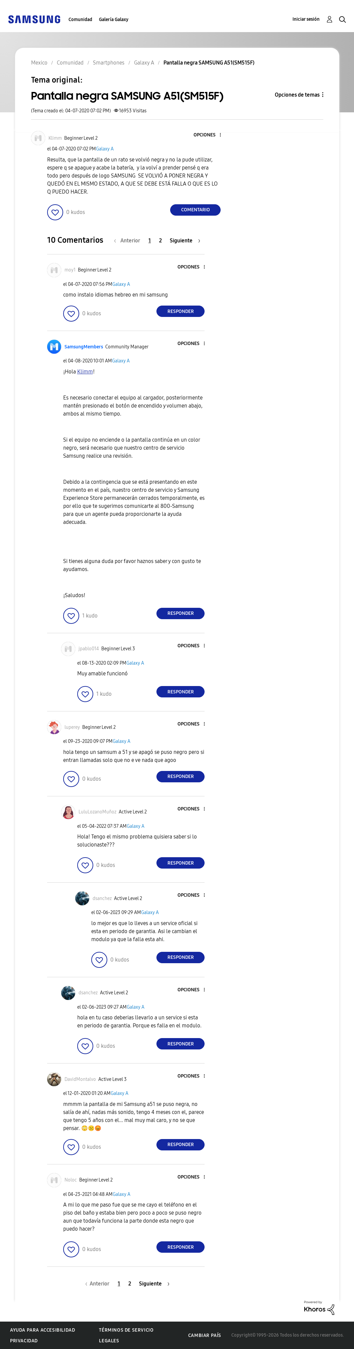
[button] (209, 135)
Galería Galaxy (113, 19)
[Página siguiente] (185, 240)
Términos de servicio (126, 1330)
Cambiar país (204, 1335)
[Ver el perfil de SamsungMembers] (84, 347)
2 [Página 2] (160, 240)
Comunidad (80, 19)
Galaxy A (105, 149)
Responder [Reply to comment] (180, 311)
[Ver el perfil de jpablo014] (89, 649)
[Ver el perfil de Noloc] (71, 1180)
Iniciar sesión (306, 19)
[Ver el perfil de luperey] (72, 727)
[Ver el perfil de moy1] (70, 270)
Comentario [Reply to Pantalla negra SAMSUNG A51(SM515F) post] (195, 210)
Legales (109, 1341)
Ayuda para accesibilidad (42, 1330)
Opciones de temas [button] (297, 95)
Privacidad (24, 1341)
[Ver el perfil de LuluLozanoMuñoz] (97, 812)
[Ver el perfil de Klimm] (55, 138)
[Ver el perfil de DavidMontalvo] (80, 1079)
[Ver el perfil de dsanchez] (102, 898)
